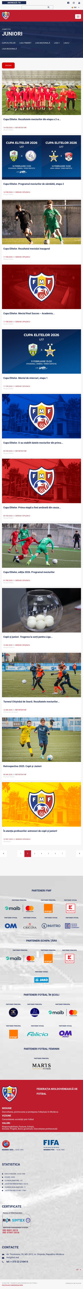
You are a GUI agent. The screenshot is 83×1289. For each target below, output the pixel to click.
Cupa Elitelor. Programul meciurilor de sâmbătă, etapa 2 (33, 184)
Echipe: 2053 (10, 1177)
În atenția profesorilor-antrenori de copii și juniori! (30, 831)
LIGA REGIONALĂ (9, 49)
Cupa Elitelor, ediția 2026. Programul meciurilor (29, 572)
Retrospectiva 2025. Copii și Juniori (22, 766)
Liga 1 (57, 43)
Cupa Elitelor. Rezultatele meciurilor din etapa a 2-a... (32, 119)
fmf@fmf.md (12, 1257)
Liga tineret (25, 43)
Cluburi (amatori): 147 (14, 1180)
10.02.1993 (19, 1150)
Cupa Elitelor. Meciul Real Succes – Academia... (29, 313)
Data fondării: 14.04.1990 (15, 1174)
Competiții (6, 29)
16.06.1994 (60, 1150)
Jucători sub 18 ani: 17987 (16, 1190)
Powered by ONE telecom (73, 1283)
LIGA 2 (66, 43)
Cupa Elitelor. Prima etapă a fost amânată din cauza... (32, 507)
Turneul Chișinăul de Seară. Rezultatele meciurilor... (31, 701)
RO (74, 7)
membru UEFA (7, 1150)
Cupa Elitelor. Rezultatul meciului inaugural (26, 248)
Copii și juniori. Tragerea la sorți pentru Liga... (28, 636)
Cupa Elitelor (8, 43)
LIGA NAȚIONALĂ (42, 43)
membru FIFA (49, 1150)
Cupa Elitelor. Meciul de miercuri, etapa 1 (25, 378)
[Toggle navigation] (78, 16)
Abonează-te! (14, 3)
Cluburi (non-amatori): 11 (15, 1187)
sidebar (8, 65)
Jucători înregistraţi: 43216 (17, 1184)
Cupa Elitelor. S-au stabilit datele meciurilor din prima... (33, 442)
